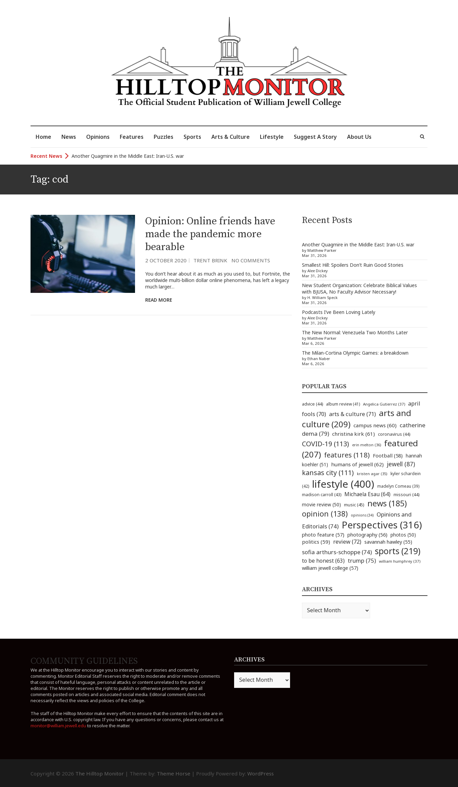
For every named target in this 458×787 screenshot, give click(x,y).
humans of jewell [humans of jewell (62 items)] (357, 464)
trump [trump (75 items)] (362, 560)
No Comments (250, 260)
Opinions (98, 136)
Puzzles (163, 136)
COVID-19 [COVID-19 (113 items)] (325, 443)
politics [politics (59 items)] (316, 541)
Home (43, 136)
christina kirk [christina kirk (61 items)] (353, 433)
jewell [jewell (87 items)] (401, 464)
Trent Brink (210, 260)
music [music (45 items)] (354, 505)
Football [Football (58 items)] (388, 455)
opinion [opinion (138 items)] (325, 514)
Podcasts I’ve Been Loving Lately (338, 312)
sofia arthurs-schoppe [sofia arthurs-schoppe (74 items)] (337, 552)
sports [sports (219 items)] (397, 551)
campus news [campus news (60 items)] (375, 425)
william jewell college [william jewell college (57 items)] (330, 567)
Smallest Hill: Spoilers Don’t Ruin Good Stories (352, 265)
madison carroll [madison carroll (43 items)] (321, 495)
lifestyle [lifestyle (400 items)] (343, 484)
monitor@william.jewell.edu (58, 726)
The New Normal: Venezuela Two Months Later (355, 332)
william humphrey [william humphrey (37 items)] (399, 561)
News (68, 136)
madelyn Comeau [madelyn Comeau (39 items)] (398, 486)
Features (132, 136)
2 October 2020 (166, 260)
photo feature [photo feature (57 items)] (323, 534)
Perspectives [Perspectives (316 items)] (382, 525)
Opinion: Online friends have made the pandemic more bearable (210, 234)
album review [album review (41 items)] (343, 404)
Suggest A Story (315, 136)
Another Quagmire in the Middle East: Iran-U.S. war (128, 156)
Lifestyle (272, 136)
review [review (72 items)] (347, 541)
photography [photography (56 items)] (367, 534)
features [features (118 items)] (347, 455)
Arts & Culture (230, 136)
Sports (192, 136)
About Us (359, 136)
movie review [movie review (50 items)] (321, 504)
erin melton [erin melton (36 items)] (366, 444)
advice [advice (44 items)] (312, 404)
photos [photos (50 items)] (403, 534)
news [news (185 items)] (387, 503)
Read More (158, 300)
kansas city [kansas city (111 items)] (328, 472)
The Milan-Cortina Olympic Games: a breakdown (355, 353)
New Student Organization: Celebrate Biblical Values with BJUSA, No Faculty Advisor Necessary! (359, 288)
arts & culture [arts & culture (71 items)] (352, 414)
